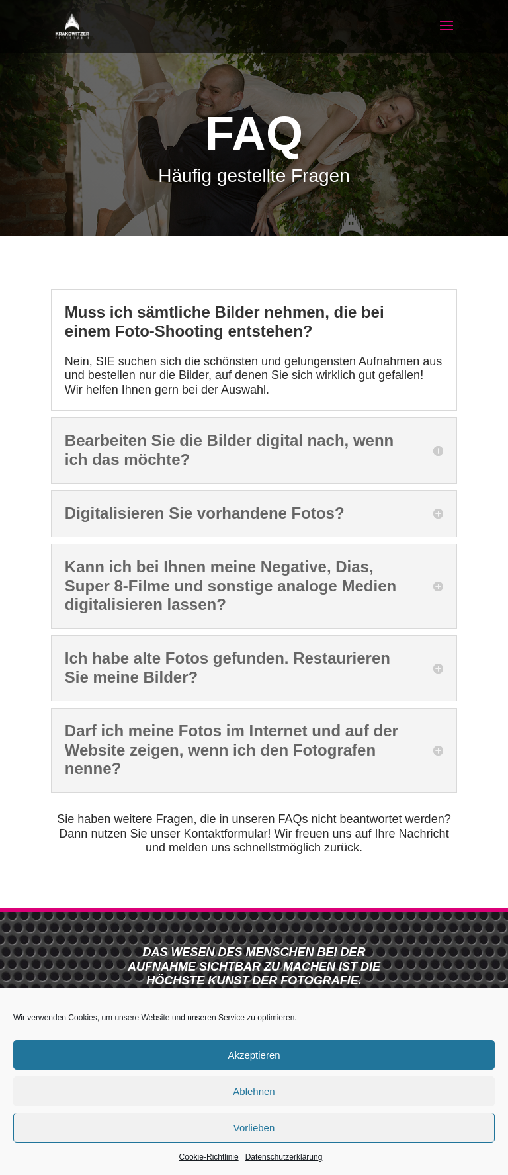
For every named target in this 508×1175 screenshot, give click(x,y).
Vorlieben (254, 1127)
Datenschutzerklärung (284, 1157)
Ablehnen (254, 1091)
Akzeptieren (254, 1055)
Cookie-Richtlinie (209, 1157)
